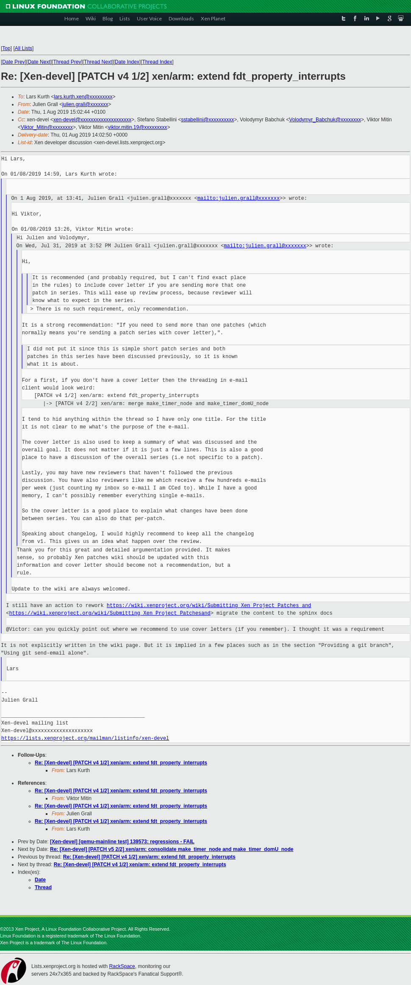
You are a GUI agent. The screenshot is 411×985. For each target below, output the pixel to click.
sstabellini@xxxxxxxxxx (207, 120)
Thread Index (157, 62)
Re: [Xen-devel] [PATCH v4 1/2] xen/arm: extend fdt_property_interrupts (121, 763)
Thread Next (98, 62)
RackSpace (122, 966)
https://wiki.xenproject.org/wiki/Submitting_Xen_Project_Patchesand (109, 613)
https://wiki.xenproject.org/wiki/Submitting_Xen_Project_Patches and (209, 605)
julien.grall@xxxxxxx (85, 104)
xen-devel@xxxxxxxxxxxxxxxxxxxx (92, 120)
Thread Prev (67, 62)
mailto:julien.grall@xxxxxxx (238, 198)
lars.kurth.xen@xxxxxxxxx (83, 97)
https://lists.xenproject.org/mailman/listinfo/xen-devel (85, 738)
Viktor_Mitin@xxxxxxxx (47, 127)
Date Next (39, 62)
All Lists (23, 48)
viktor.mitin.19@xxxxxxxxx (137, 127)
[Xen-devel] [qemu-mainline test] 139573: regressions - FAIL (122, 842)
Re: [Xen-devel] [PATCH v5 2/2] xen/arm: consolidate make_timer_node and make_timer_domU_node (171, 849)
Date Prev (13, 62)
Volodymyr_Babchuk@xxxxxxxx (325, 120)
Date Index (127, 62)
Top (6, 48)
